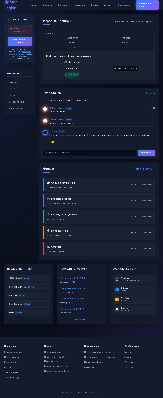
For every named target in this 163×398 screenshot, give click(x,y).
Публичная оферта (93, 362)
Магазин (108, 5)
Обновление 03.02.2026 (72, 288)
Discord (128, 357)
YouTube (128, 367)
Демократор (15, 108)
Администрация (12, 377)
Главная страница (13, 352)
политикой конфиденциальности (19, 53)
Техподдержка (11, 372)
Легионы (62, 5)
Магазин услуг (11, 362)
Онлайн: (149, 92)
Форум (94, 5)
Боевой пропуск (17, 102)
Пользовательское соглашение (100, 357)
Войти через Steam (145, 5)
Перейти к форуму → (144, 169)
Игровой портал (52, 352)
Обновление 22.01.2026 (72, 298)
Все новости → (81, 319)
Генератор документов (56, 366)
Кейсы (12, 95)
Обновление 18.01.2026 (72, 309)
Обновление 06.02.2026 (72, 278)
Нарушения (79, 5)
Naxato (53, 131)
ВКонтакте (129, 352)
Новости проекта (13, 357)
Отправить (146, 153)
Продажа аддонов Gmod (56, 371)
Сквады (12, 88)
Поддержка (124, 5)
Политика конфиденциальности (100, 352)
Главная (33, 5)
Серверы (47, 5)
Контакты (89, 367)
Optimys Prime (56, 108)
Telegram (128, 362)
